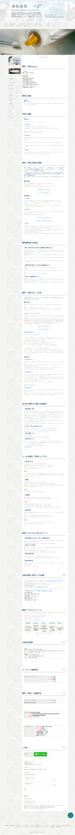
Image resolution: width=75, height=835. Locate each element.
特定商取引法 (58, 826)
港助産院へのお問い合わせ (29, 802)
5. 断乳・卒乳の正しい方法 (28, 81)
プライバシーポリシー (45, 826)
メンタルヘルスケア (17, 826)
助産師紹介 (22, 24)
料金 (41, 25)
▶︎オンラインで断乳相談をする (44, 192)
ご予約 (47, 25)
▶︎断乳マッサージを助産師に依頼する (44, 326)
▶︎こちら (28, 424)
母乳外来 (32, 825)
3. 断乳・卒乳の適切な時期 (28, 78)
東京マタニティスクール (27, 826)
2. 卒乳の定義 (25, 76)
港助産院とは (13, 24)
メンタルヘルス (34, 25)
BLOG (54, 25)
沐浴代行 (18, 25)
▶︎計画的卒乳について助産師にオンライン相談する (44, 220)
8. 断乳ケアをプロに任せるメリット (29, 85)
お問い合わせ (36, 826)
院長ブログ (12, 117)
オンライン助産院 (40, 808)
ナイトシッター (57, 24)
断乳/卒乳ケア (37, 24)
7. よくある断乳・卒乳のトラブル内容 (30, 84)
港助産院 (6, 825)
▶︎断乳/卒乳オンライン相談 (46, 590)
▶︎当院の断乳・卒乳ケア (27, 447)
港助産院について (13, 78)
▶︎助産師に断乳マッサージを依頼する (44, 189)
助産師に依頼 (54, 318)
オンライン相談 (47, 24)
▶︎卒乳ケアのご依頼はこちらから (29, 384)
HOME (5, 24)
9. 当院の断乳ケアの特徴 (27, 87)
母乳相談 (29, 24)
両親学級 (25, 25)
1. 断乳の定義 (25, 75)
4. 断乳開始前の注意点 (27, 79)
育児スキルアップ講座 (8, 25)
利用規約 (52, 826)
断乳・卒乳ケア (38, 825)
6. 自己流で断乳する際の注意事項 (29, 82)
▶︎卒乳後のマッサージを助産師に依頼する (44, 217)
